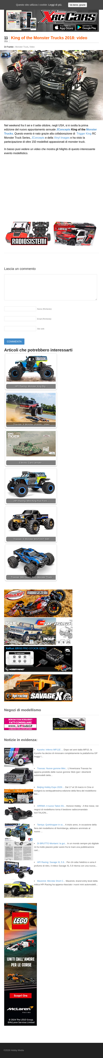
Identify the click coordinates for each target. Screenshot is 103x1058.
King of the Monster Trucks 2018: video (49, 37)
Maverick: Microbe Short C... (51, 881)
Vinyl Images (62, 137)
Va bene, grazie (77, 5)
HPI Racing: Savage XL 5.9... (51, 862)
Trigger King (84, 133)
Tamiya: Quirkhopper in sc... (51, 824)
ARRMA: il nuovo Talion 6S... (51, 806)
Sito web (40, 329)
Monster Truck (21, 47)
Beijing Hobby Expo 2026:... (50, 787)
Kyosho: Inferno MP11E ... (50, 749)
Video (32, 47)
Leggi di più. (55, 4)
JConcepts (63, 129)
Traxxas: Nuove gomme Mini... (52, 768)
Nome (44, 309)
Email (44, 319)
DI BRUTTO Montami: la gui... (51, 843)
